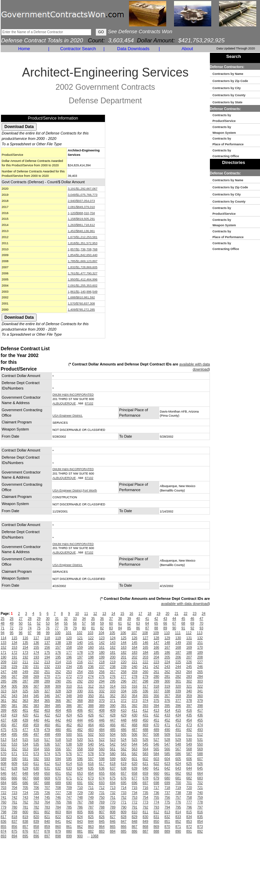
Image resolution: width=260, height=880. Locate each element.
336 (145, 691)
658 (134, 773)
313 (102, 686)
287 (25, 681)
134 (14, 643)
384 (47, 706)
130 (178, 638)
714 (124, 788)
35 (93, 619)
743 (25, 797)
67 (174, 623)
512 (200, 734)
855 (3, 827)
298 (145, 681)
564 (145, 749)
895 (25, 836)
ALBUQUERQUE (64, 403)
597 (91, 759)
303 (200, 681)
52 (39, 623)
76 (47, 628)
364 (36, 701)
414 (167, 710)
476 (14, 730)
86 (138, 628)
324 (14, 691)
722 (3, 793)
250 (36, 672)
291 (69, 681)
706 (36, 788)
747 (69, 797)
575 (58, 754)
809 (124, 812)
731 (102, 793)
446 (102, 720)
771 (124, 802)
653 (80, 773)
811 (145, 812)
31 (57, 619)
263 (178, 672)
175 (47, 652)
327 (47, 691)
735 (145, 793)
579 (102, 754)
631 (47, 768)
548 (178, 744)
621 (145, 764)
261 (156, 672)
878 (47, 831)
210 (14, 662)
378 (189, 701)
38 (120, 619)
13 (104, 613)
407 (91, 710)
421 (36, 715)
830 (145, 817)
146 (145, 643)
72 (12, 628)
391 (124, 706)
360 (200, 696)
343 (14, 696)
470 (156, 725)
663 (189, 773)
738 (178, 793)
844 (91, 821)
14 (113, 613)
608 (3, 764)
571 (14, 754)
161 (102, 647)
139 (69, 643)
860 (58, 827)
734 (134, 793)
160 (91, 647)
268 (25, 676)
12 (95, 613)
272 (69, 676)
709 (69, 788)
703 (3, 788)
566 (167, 749)
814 (178, 812)
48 (2, 623)
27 (20, 619)
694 (113, 783)
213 (47, 662)
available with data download (185, 604)
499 (58, 734)
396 (178, 706)
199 (102, 657)
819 (25, 817)
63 (138, 623)
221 (134, 662)
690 (69, 783)
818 (14, 817)
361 (3, 701)
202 (134, 657)
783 (47, 807)
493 (200, 730)
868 (145, 827)
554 (36, 749)
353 (124, 696)
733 (124, 793)
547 (167, 744)
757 (178, 797)
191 (14, 657)
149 (178, 643)
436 (200, 715)
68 (183, 623)
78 (66, 628)
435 (189, 715)
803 (58, 812)
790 (124, 807)
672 (80, 778)
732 (113, 793)
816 (200, 812)
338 (167, 691)
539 (80, 744)
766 (69, 802)
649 (36, 773)
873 (200, 827)
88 (156, 628)
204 (156, 657)
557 (69, 749)
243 (167, 667)
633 (69, 768)
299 (156, 681)
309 (58, 686)
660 (156, 773)
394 (156, 706)
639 (134, 768)
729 (80, 793)
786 (80, 807)
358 (178, 696)
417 (200, 710)
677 (134, 778)
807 (102, 812)
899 (69, 836)
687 (36, 783)
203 (145, 657)
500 (69, 734)
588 (200, 754)
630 (36, 768)
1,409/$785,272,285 (81, 309)
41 (147, 619)
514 (14, 739)
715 (134, 788)
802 (47, 812)
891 (189, 831)
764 (47, 802)
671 (69, 778)
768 (91, 802)
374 (145, 701)
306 (25, 686)
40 (138, 619)
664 (200, 773)
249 (25, 672)
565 (156, 749)
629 (25, 768)
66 (165, 623)
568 (189, 749)
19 (158, 613)
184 (145, 652)
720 (189, 788)
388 (91, 706)
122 (91, 638)
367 (69, 701)
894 (14, 836)
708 (58, 788)
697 (145, 783)
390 (113, 706)
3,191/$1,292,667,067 (83, 188)
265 (200, 672)
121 (80, 638)
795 (178, 807)
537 (58, 744)
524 (124, 739)
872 (189, 827)
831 (156, 817)
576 (69, 754)
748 (80, 797)
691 (80, 783)
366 (58, 701)
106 (123, 633)
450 (145, 720)
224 (167, 662)
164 (134, 647)
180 (102, 652)
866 (124, 827)
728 (69, 793)
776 (178, 802)
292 (80, 681)
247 (3, 672)
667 (25, 778)
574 (47, 754)
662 (178, 773)
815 (189, 812)
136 (36, 643)
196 (69, 657)
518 (58, 739)
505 (124, 734)
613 (58, 764)
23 (194, 613)
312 (91, 686)
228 (3, 667)
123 (102, 638)
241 (145, 667)
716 (145, 788)
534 (25, 744)
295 (113, 681)
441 (47, 720)
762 (25, 802)
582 (134, 754)
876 (25, 831)
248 (14, 672)
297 (134, 681)
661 (167, 773)
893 (3, 836)
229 (14, 667)
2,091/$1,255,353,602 (83, 285)
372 (124, 701)
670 (58, 778)
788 (102, 807)
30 (47, 619)
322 (200, 686)
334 (124, 691)
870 (167, 827)
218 (102, 662)
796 (189, 807)
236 (91, 667)
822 (58, 817)
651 (58, 773)
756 (167, 797)
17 (140, 613)
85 (129, 628)
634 (80, 768)
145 (134, 643)
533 (14, 744)
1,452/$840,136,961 (81, 231)
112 (189, 633)
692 (91, 783)
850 (156, 821)
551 (3, 749)
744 (36, 797)
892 (200, 831)
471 (167, 725)
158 (69, 647)
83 (111, 628)
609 (14, 764)
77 (57, 628)
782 (36, 807)
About (187, 48)
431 (145, 715)
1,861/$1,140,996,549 (83, 291)
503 (102, 734)
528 (167, 739)
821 (47, 817)
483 (91, 730)
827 (113, 817)
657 (124, 773)
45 (183, 619)
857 (25, 827)
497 (36, 734)
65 (156, 623)
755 (156, 797)
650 (47, 773)
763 (36, 802)
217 (91, 662)
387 (80, 706)
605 (178, 759)
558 (80, 749)
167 (167, 647)
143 (113, 643)
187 (178, 652)
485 (113, 730)
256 (102, 672)
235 (80, 667)
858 (36, 827)
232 (47, 667)
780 (14, 807)
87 (147, 628)
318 (156, 686)
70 (201, 623)
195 (58, 657)
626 (200, 764)
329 (69, 691)
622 (156, 764)
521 (91, 739)
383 (36, 706)
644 (189, 768)
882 (91, 831)
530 (189, 739)
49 (12, 623)
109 (156, 633)
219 (113, 662)
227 (200, 662)
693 (102, 783)
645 (200, 768)
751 (113, 797)
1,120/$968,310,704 (81, 213)
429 (124, 715)
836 (3, 821)
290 (58, 681)
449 (134, 720)
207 (189, 657)
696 (134, 783)
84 (120, 628)
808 (113, 812)
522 (102, 739)
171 (3, 652)
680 (167, 778)
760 (3, 802)
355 (145, 696)
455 (200, 720)
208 (200, 657)
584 (156, 754)
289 (47, 681)
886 (134, 831)
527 (156, 739)
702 (200, 783)
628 (14, 768)
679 (156, 778)
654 (91, 773)
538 (69, 744)
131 (189, 638)
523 (113, 739)
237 (102, 667)
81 (93, 628)
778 (200, 802)
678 (145, 778)
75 (39, 628)
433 (167, 715)
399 (3, 710)
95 (12, 633)
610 (25, 764)
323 (3, 691)
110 (167, 633)
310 (69, 686)
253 (69, 672)
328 (58, 691)
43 (165, 619)
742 (14, 797)
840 (47, 821)
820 (36, 817)
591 (25, 759)
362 (14, 701)
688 (47, 783)
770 (113, 802)
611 (36, 764)
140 (80, 643)
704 (14, 788)
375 (156, 701)
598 (102, 759)
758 (189, 797)
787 (91, 807)
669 (47, 778)
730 (91, 793)
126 (134, 638)
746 (58, 797)
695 (124, 783)
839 (36, 821)
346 (47, 696)
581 (124, 754)
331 (91, 691)
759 (200, 797)
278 (134, 676)
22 (185, 613)
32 (66, 619)
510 (178, 734)
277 (124, 676)
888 (156, 831)
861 (69, 827)
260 (145, 672)
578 (91, 754)
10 (77, 613)
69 (192, 623)
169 (189, 647)
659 (145, 773)
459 (36, 725)
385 (58, 706)
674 (102, 778)
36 (102, 619)
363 (25, 701)
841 (58, 821)
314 (113, 686)
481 (69, 730)
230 (25, 667)
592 (36, 759)
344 (25, 696)
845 (102, 821)
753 (134, 797)
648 (25, 773)
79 (75, 628)
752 (124, 797)
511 (189, 734)
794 (167, 807)
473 (189, 725)
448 (124, 720)
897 (47, 836)
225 (178, 662)
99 (47, 633)
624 (178, 764)
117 (36, 638)
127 (145, 638)
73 (20, 628)
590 (14, 759)
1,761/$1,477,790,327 (83, 273)
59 (102, 623)
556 (58, 749)
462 (69, 725)
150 (189, 643)
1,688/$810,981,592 (81, 297)
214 (58, 662)
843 (80, 821)
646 (3, 773)
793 (156, 807)
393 (145, 706)
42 (156, 619)
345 (36, 696)
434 (178, 715)
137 (47, 643)
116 (25, 638)
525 (134, 739)
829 (134, 817)
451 (156, 720)
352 (113, 696)
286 (14, 681)
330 (80, 691)
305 (14, 686)
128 (156, 638)
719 (178, 788)
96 (20, 633)
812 (156, 812)
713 (113, 788)
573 (36, 754)
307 (36, 686)
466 (113, 725)
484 (102, 730)
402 (36, 710)
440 (36, 720)
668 (36, 778)
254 (80, 672)
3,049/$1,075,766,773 (83, 194)
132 (200, 638)
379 (200, 701)
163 (124, 647)
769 (102, 802)
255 (91, 672)
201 (124, 657)
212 (36, 662)
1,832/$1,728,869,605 (83, 267)
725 (36, 793)
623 (167, 764)
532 (3, 744)
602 (145, 759)
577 (80, 754)
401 (25, 710)
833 (178, 817)
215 (69, 662)
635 (91, 768)
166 (156, 647)
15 (122, 613)
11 (86, 613)
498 (47, 734)
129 (167, 638)
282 (178, 676)
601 (134, 759)
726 (47, 793)
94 (2, 633)
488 (145, 730)
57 (84, 623)
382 (25, 706)
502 (91, 734)
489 (156, 730)
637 (113, 768)
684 (3, 783)
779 (3, 807)
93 (201, 628)
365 (47, 701)
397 (189, 706)
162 (113, 647)
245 (189, 667)
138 (58, 643)
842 (69, 821)
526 (145, 739)
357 (167, 696)
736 (156, 793)
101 (68, 633)
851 (167, 821)
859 (47, 827)
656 (113, 773)
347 (58, 696)
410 (124, 710)
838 (25, 821)
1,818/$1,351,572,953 (83, 243)
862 (80, 827)
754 (145, 797)
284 (200, 676)
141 (91, 643)
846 (113, 821)
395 (167, 706)
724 (25, 793)
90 (174, 628)
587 (189, 754)
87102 (89, 403)
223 (156, 662)
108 (145, 633)
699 (167, 783)
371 (113, 701)
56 (75, 623)
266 (3, 676)
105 (112, 633)
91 (183, 628)
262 (167, 672)
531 (200, 739)
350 (91, 696)
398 (200, 706)
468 (134, 725)
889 (167, 831)
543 (124, 744)
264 (189, 672)
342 (3, 696)
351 (102, 696)
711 (91, 788)
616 (91, 764)
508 (156, 734)
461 (58, 725)
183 (134, 652)
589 (3, 759)
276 (113, 676)
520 (80, 739)
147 (156, 643)
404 (58, 710)
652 (69, 773)
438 (14, 720)
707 (47, 788)
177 (69, 652)
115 (14, 638)
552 (14, 749)
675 (113, 778)
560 (102, 749)
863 (91, 827)
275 (102, 676)
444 (80, 720)
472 (178, 725)
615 (80, 764)
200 (113, 657)
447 (113, 720)
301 (178, 681)
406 (80, 710)
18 (149, 613)
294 (102, 681)
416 (189, 710)
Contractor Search (78, 48)
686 (25, 783)
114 (3, 638)
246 (200, 667)
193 (36, 657)
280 (156, 676)
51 (29, 623)
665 (3, 778)
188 (189, 652)
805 (80, 812)
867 (134, 827)
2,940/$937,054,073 (81, 201)
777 (189, 802)
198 (91, 657)
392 (134, 706)
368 (80, 701)
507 (145, 734)
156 (47, 647)
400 (14, 710)
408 (102, 710)
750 (102, 797)
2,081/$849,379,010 (81, 207)
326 (36, 691)
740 (200, 793)
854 (200, 821)
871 (178, 827)
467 (124, 725)
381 (14, 706)
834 (189, 817)
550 (200, 744)
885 (124, 831)
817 (3, 817)
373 (134, 701)
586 (178, 754)
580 (113, 754)
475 (3, 730)
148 (167, 643)
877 (36, 831)
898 (58, 836)
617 (102, 764)
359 (189, 696)
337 (156, 691)
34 (84, 619)
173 (25, 652)
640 (145, 768)
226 (189, 662)
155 (36, 647)
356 (156, 696)
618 (113, 764)
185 (156, 652)
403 (47, 710)
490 (167, 730)
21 (176, 613)
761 (14, 802)
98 (39, 633)
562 (124, 749)
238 (113, 667)
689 (58, 783)
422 (47, 715)
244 (178, 667)
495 (14, 734)
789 (113, 807)
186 (167, 652)
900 (80, 836)
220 (124, 662)
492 (189, 730)
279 (145, 676)
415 (178, 710)
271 (58, 676)
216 (80, 662)
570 (3, 754)
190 (3, 657)
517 (47, 739)
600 (124, 759)
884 (113, 831)
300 (167, 681)
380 (3, 706)
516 (36, 739)
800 (25, 812)
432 (156, 715)
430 (134, 715)
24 (203, 613)
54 (57, 623)
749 (91, 797)
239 (124, 667)
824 (80, 817)
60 (111, 623)
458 (25, 725)
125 (124, 638)
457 (14, 725)
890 (178, 831)
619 (124, 764)
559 (91, 749)
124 (113, 638)
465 (102, 725)
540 (91, 744)
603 (156, 759)
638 (124, 768)
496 (25, 734)
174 (36, 652)
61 (120, 623)
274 (91, 676)
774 (156, 802)
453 (178, 720)
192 (25, 657)
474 (200, 725)
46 (192, 619)
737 (167, 793)
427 (102, 715)
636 (102, 768)
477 (25, 730)
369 (91, 701)
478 (36, 730)
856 (14, 827)
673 (91, 778)
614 (69, 764)
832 (167, 817)
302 (189, 681)
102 (80, 633)
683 (200, 778)
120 (69, 638)
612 (47, 764)
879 (58, 831)
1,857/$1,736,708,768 (83, 249)
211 (25, 662)
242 (156, 667)
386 (69, 706)
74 (29, 628)
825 (91, 817)
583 (145, 754)
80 (84, 628)
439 (25, 720)
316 (134, 686)
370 (102, 701)
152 (3, 647)
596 (80, 759)
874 (3, 831)
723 (14, 793)
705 (25, 788)
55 (66, 623)
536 (47, 744)
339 (178, 691)
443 (69, 720)
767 (80, 802)
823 (69, 817)
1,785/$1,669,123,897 (83, 261)
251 (47, 672)
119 (58, 638)
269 (36, 676)
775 (167, 802)
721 (200, 788)
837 (14, 821)
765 (58, 802)
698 (156, 783)
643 (178, 768)
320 (178, 686)
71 (2, 628)
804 (69, 812)
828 (124, 817)
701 (189, 783)
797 (200, 807)
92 (192, 628)
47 (201, 619)
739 (189, 793)
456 (3, 725)
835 (200, 817)
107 (134, 633)
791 (134, 807)
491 (178, 730)
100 (58, 633)
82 (102, 628)
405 (69, 710)
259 (134, 672)
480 (58, 730)
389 (102, 706)
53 (47, 623)
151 (200, 643)
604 (167, 759)
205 (167, 657)
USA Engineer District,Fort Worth (74, 490)
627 (3, 768)
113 (199, 633)
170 (200, 647)
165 (145, 647)
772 (134, 802)
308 (47, 686)
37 (111, 619)
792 (145, 807)
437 (3, 720)
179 (91, 652)
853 (189, 821)
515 (25, 739)
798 (3, 812)
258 (124, 672)
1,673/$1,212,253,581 (83, 237)
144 (124, 643)
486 (124, 730)
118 (47, 638)
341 (200, 691)
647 (14, 773)
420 (25, 715)
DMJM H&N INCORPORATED (73, 394)
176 (58, 652)
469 (145, 725)
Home (24, 48)
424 (69, 715)
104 (101, 633)
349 (80, 696)
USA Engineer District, (67, 415)
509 (167, 734)
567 (178, 749)
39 (129, 619)
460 (47, 725)
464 (91, 725)
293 (91, 681)
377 (178, 701)
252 (58, 672)
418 (3, 715)
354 (134, 696)
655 (102, 773)
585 (167, 754)
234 (69, 667)
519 (69, 739)
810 (134, 812)
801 (36, 812)
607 (200, 759)
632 (58, 768)
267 (14, 676)
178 (80, 652)
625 (189, 764)
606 (189, 759)
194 (47, 657)
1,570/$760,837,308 (81, 303)
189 (200, 652)
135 (25, 643)
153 (14, 647)
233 (58, 667)
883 (102, 831)
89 (165, 628)
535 (36, 744)
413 (156, 710)
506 (134, 734)
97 (29, 633)
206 (178, 657)
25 (2, 619)
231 (36, 667)
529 (178, 739)
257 (113, 672)
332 (102, 691)
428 (113, 715)
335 (134, 691)
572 (25, 754)
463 (80, 725)
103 (90, 633)
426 (91, 715)
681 (178, 778)
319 (167, 686)
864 (102, 827)
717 (156, 788)
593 (47, 759)
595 (69, 759)
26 (12, 619)
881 (80, 831)
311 (80, 686)
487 (134, 730)
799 (14, 812)
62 (129, 623)
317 (145, 686)
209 (3, 662)
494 (3, 734)
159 (80, 647)
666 (14, 778)
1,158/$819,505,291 (81, 219)
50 (20, 623)
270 (47, 676)
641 (156, 768)
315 (124, 686)
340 (189, 691)
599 (113, 759)
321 (189, 686)
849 (145, 821)
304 (3, 686)
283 (189, 676)
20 (167, 613)
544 (134, 744)
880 (69, 831)
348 (69, 696)
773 (145, 802)
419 (14, 715)
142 (102, 643)
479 (47, 730)
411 (134, 710)
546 (156, 744)
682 (189, 778)
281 (167, 676)
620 (134, 764)
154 (25, 647)
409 (113, 710)
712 (102, 788)
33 (75, 619)
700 (178, 783)
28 (29, 619)
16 (131, 613)
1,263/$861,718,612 (81, 225)
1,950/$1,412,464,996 (83, 279)
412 (145, 710)
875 (14, 831)
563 (134, 749)
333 (113, 691)
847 (124, 821)
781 (25, 807)
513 (3, 739)
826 (102, 817)
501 (80, 734)
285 (3, 681)
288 (36, 681)
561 (113, 749)
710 (80, 788)
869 (156, 827)
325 (25, 691)
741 (3, 797)
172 (14, 652)
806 (91, 812)
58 (93, 623)
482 (80, 730)
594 (58, 759)
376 (167, 701)
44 (174, 619)
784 (58, 807)
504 (113, 734)
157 (58, 647)
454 (189, 720)
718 (167, 788)
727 (58, 793)
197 (80, 657)
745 (47, 797)
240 (134, 667)
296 (124, 681)
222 (145, 662)
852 (178, 821)
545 (145, 744)
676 (124, 778)
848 (134, 821)
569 (200, 749)
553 (25, 749)
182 (124, 652)
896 (36, 836)
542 (113, 744)
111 (178, 633)
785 (69, 807)
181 (113, 652)
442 (58, 720)
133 (3, 643)
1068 (94, 836)
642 (167, 768)
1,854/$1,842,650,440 (83, 255)
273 (80, 676)
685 (14, 783)
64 (147, 623)
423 (58, 715)
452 (167, 720)
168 (178, 647)
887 (145, 831)
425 (80, 715)
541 (102, 744)
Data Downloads (133, 48)
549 (189, 744)
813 (167, 812)
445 (91, 720)
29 (39, 619)
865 (113, 827)
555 (47, 749)
